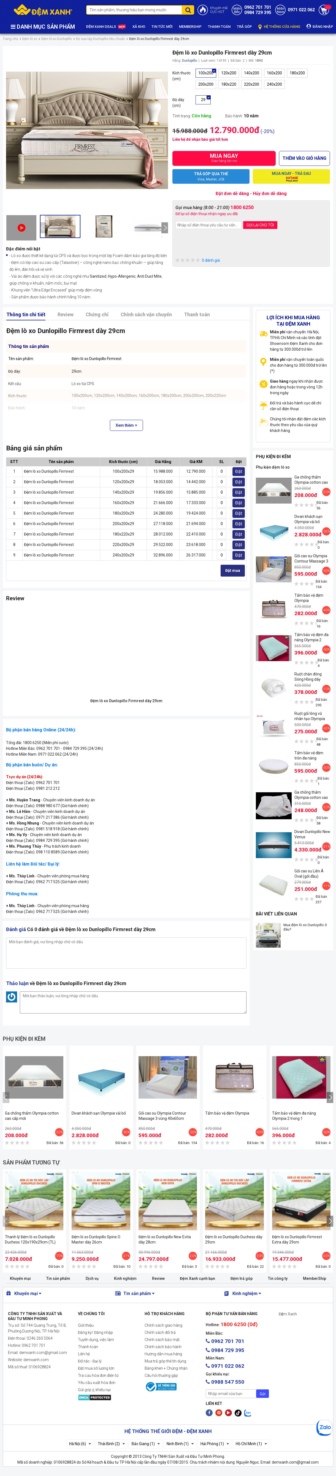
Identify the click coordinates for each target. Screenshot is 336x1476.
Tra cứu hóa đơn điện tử (98, 1375)
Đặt (238, 471)
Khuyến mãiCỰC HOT (219, 10)
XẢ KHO (138, 27)
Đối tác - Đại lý (90, 1361)
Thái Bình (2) (111, 1444)
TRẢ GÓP (244, 27)
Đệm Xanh (288, 1314)
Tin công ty (278, 1278)
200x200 (205, 84)
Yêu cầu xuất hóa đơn (96, 1382)
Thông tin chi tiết (25, 314)
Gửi (262, 1394)
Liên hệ (84, 1354)
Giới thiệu (86, 1325)
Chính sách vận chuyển (146, 314)
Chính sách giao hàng (163, 1325)
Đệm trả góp (242, 1278)
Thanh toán (197, 314)
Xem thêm (126, 425)
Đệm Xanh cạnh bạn (197, 1278)
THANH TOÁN (219, 27)
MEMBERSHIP (190, 27)
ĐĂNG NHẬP (320, 26)
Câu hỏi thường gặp (161, 1375)
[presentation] (43, 227)
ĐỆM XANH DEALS (106, 26)
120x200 (228, 73)
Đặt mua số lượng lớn (96, 1368)
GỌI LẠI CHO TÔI (260, 225)
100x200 (205, 73)
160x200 (274, 73)
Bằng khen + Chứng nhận (166, 1368)
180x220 (228, 84)
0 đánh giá (197, 260)
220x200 (251, 84)
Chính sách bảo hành (163, 1347)
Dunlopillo (189, 61)
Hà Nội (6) (80, 1444)
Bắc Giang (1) (146, 1444)
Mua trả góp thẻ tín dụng (165, 1361)
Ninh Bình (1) (180, 1444)
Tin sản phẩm (58, 1278)
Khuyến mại (20, 1278)
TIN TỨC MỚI (162, 27)
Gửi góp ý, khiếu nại (94, 1390)
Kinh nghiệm (125, 1278)
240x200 (274, 84)
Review (66, 314)
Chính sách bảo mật (162, 1339)
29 (203, 100)
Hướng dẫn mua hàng (163, 1354)
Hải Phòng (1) (214, 1444)
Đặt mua (232, 570)
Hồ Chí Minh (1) (251, 1444)
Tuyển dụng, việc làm (96, 1339)
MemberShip (314, 1278)
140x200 (251, 73)
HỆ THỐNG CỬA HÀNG (279, 27)
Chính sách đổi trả (160, 1332)
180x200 (297, 73)
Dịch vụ (92, 1278)
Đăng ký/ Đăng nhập (95, 1332)
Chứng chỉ (97, 314)
